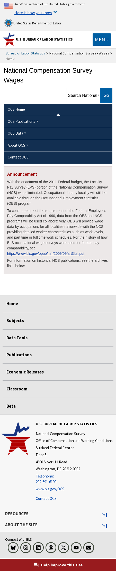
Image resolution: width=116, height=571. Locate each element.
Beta (11, 406)
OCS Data (15, 133)
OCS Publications (21, 121)
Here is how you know (33, 12)
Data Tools (17, 338)
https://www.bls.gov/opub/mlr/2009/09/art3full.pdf (45, 253)
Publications (19, 355)
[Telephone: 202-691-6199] (74, 479)
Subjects (15, 320)
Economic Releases (25, 372)
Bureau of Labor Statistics (25, 53)
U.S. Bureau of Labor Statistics (44, 39)
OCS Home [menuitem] (16, 109)
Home (12, 303)
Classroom (17, 389)
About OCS (16, 145)
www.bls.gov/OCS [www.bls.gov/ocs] (50, 488)
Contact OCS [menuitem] (18, 157)
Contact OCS (46, 498)
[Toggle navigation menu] (102, 39)
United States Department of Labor (32, 23)
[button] (104, 515)
